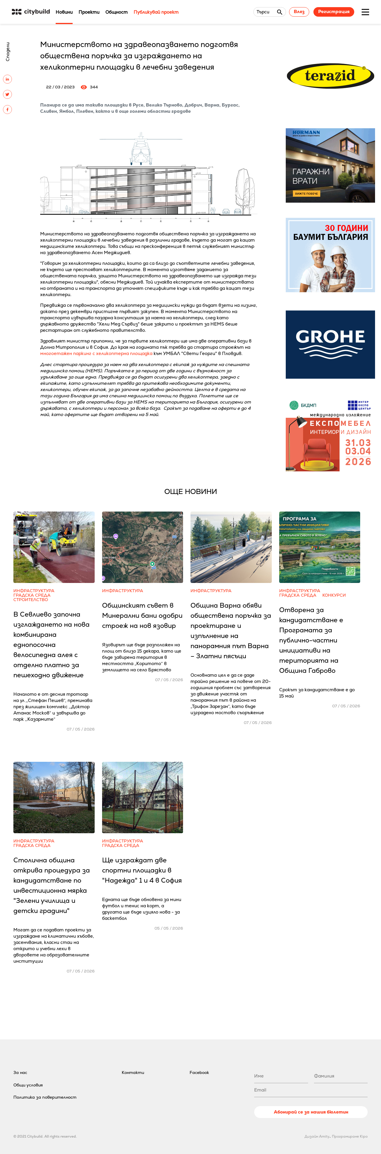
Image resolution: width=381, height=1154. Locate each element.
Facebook (199, 1072)
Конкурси (334, 595)
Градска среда (32, 595)
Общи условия (28, 1085)
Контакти (133, 1072)
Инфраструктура (33, 591)
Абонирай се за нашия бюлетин (311, 1112)
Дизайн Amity (317, 1136)
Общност (116, 12)
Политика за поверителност (44, 1097)
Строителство (30, 600)
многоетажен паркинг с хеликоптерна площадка (96, 353)
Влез (299, 11)
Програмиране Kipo (350, 1136)
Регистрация (333, 11)
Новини (64, 12)
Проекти (89, 12)
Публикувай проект (156, 12)
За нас (20, 1072)
